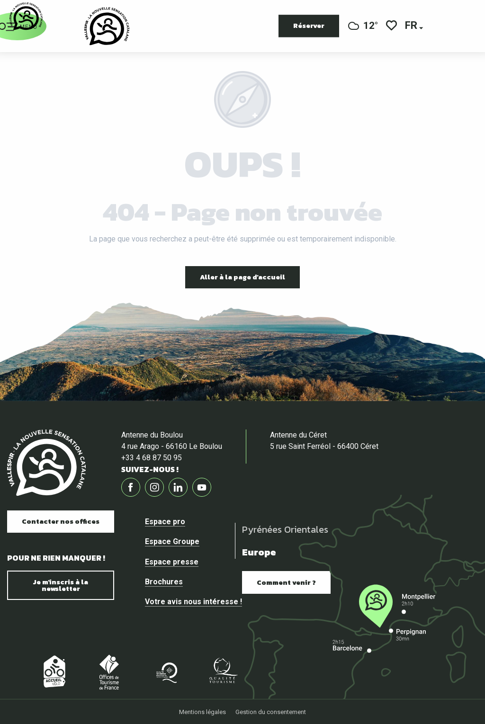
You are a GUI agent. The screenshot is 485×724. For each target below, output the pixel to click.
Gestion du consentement (270, 711)
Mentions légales (202, 711)
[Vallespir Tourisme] (26, 16)
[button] (411, 26)
